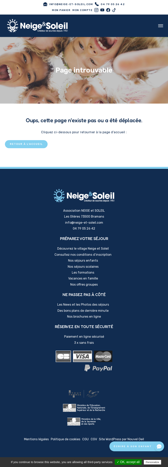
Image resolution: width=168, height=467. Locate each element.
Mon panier (61, 10)
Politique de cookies (65, 439)
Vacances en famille (83, 278)
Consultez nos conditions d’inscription (83, 254)
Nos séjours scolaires (83, 266)
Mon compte (82, 10)
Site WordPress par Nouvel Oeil (121, 439)
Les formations (83, 272)
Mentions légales (36, 439)
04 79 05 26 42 (110, 4)
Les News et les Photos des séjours (83, 304)
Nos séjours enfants (83, 260)
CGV (94, 439)
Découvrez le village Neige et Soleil (83, 248)
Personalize (152, 462)
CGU (85, 439)
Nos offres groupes (84, 284)
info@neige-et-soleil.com (68, 4)
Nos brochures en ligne (84, 316)
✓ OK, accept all (128, 462)
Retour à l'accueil (26, 143)
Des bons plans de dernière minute (83, 311)
